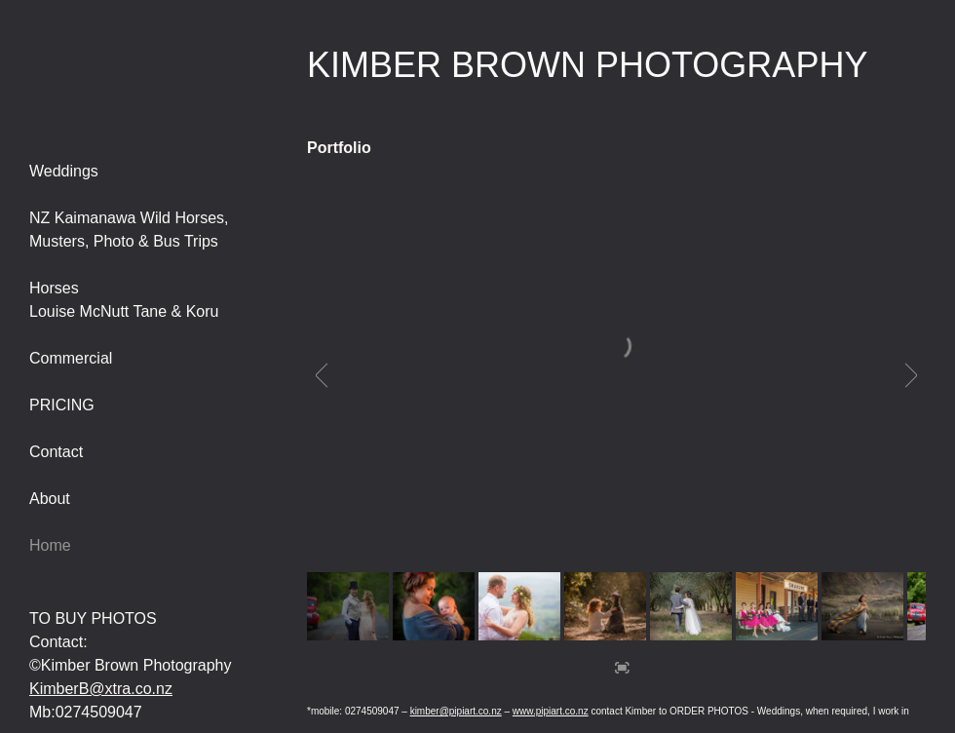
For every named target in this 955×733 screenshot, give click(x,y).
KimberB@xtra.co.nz (100, 688)
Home (50, 545)
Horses (54, 288)
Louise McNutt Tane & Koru (123, 311)
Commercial (70, 358)
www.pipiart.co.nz (551, 711)
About (49, 498)
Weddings (63, 171)
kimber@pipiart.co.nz (456, 711)
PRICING (62, 405)
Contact (56, 452)
